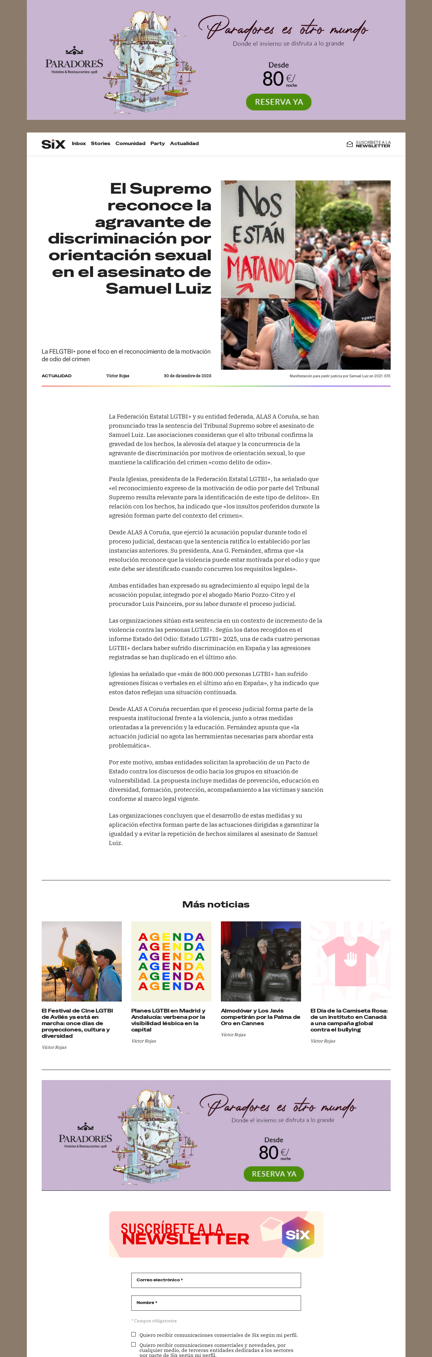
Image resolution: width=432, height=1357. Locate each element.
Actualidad (184, 144)
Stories (100, 144)
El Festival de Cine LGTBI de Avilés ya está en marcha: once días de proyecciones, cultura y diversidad (77, 1023)
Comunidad (130, 144)
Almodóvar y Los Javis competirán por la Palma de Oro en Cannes (261, 1017)
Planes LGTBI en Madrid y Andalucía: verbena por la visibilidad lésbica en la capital (168, 1020)
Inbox (79, 144)
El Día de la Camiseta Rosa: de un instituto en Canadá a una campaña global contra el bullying (349, 1020)
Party (157, 144)
